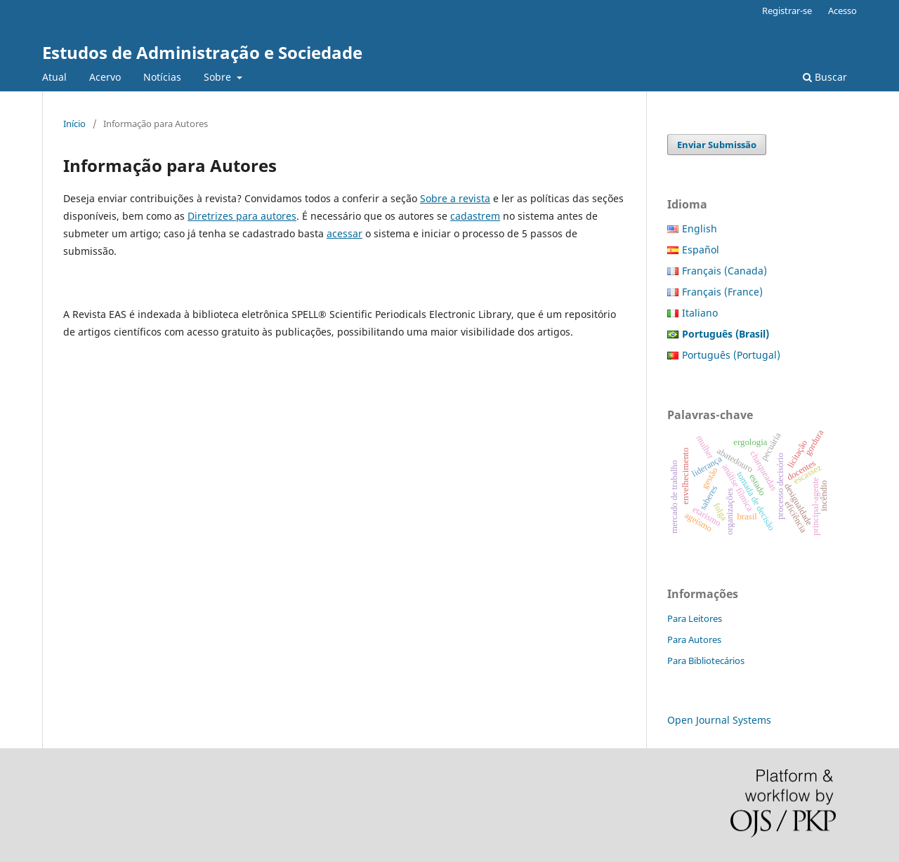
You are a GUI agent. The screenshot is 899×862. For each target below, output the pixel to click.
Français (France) (722, 291)
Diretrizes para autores (242, 216)
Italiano (700, 312)
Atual (54, 77)
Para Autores (694, 639)
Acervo (105, 77)
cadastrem (475, 216)
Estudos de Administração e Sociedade (202, 52)
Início (74, 123)
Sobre (219, 77)
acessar (344, 233)
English (699, 228)
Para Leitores (694, 618)
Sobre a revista (455, 198)
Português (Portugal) (731, 355)
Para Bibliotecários (705, 660)
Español (700, 249)
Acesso (842, 10)
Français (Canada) (724, 270)
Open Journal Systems (719, 720)
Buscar (825, 77)
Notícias (162, 77)
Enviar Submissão (716, 144)
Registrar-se (787, 10)
